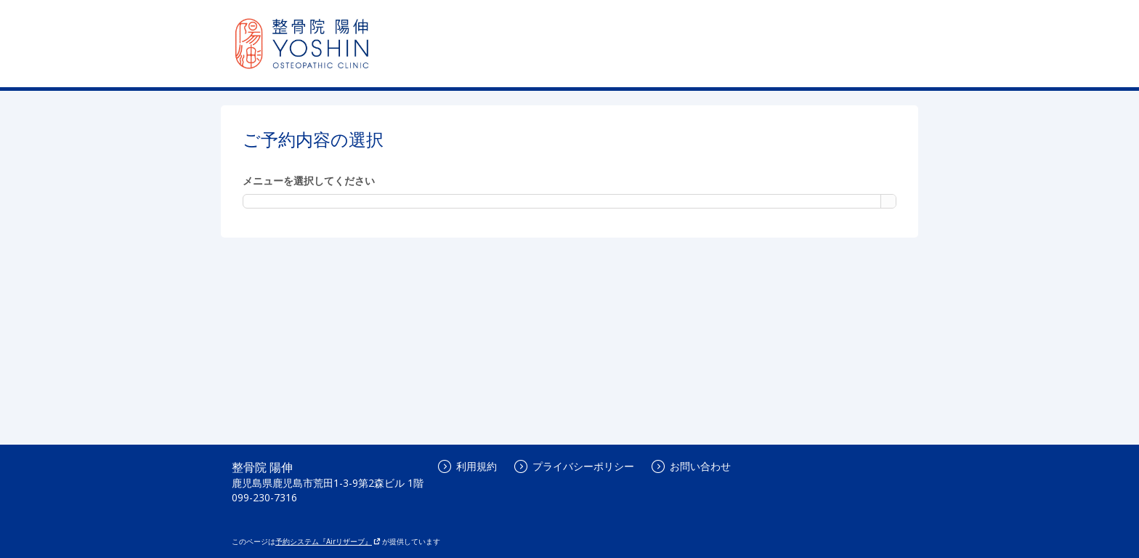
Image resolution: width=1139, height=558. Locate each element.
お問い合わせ (691, 466)
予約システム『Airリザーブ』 (328, 541)
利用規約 (467, 466)
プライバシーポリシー (574, 466)
